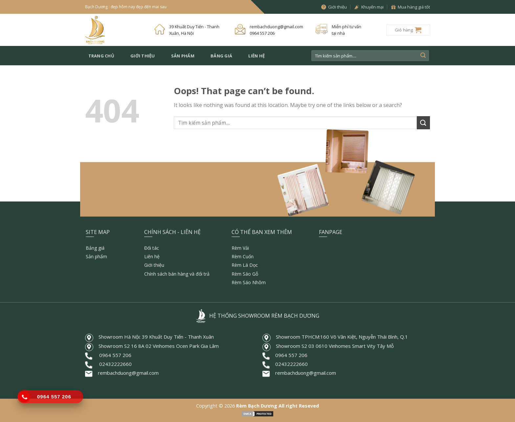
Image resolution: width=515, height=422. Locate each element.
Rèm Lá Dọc (245, 265)
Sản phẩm (182, 56)
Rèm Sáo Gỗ (245, 274)
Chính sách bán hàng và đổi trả (177, 274)
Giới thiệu (142, 56)
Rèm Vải (240, 248)
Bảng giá (221, 56)
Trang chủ (101, 56)
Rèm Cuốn (243, 256)
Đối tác (151, 248)
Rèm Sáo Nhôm (249, 282)
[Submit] (423, 55)
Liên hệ (256, 56)
